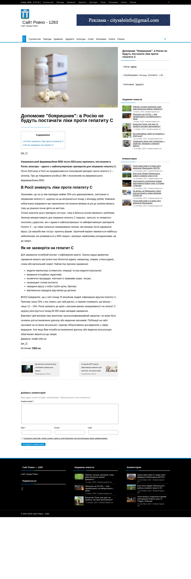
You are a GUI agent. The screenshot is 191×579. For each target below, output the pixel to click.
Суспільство (48, 2)
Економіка (113, 2)
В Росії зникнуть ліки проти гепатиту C (43, 141)
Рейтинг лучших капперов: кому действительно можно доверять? (147, 108)
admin (134, 66)
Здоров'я (139, 84)
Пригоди (60, 2)
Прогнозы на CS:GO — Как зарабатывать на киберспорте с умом (147, 116)
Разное (133, 2)
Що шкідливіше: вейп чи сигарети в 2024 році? (148, 135)
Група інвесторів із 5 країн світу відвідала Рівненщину (147, 202)
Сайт (90, 428)
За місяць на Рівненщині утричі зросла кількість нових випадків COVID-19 (147, 193)
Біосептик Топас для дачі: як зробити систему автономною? (147, 125)
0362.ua (36, 348)
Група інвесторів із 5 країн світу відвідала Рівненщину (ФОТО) (147, 167)
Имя (23, 428)
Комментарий (27, 401)
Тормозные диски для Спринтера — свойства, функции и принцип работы (149, 143)
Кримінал (71, 2)
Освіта (124, 2)
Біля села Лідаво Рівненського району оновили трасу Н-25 (146, 174)
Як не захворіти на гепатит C (38, 145)
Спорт (103, 2)
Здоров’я (82, 2)
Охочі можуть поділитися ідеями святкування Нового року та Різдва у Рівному (148, 183)
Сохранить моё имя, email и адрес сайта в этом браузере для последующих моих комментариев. (66, 438)
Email (57, 428)
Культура (93, 2)
